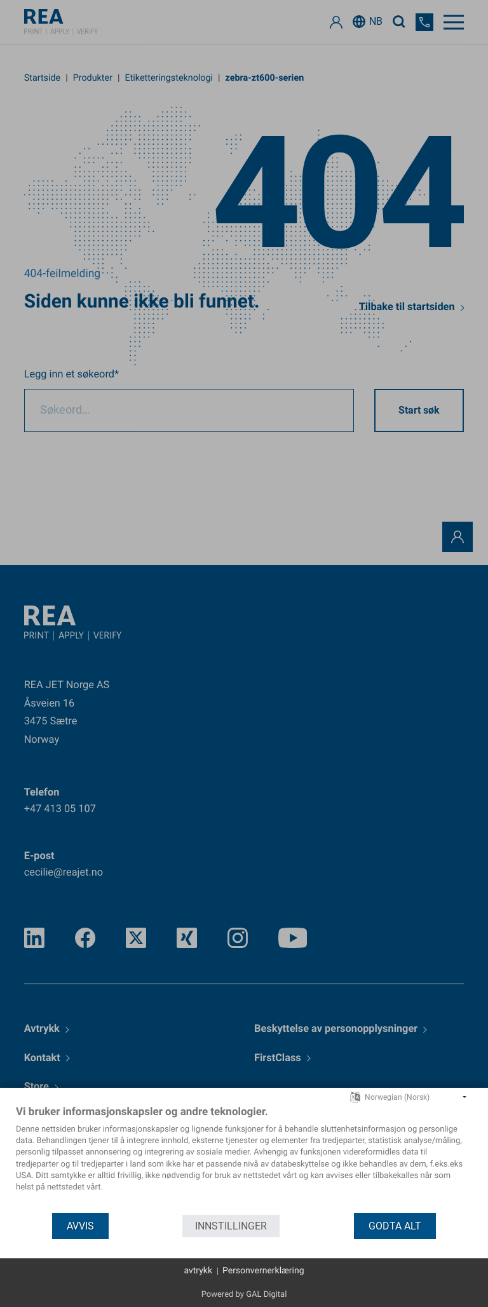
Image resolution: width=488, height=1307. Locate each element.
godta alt (395, 1226)
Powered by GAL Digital (244, 1294)
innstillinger (231, 1226)
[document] (244, 1158)
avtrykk (198, 1271)
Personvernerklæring (263, 1271)
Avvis (80, 1226)
